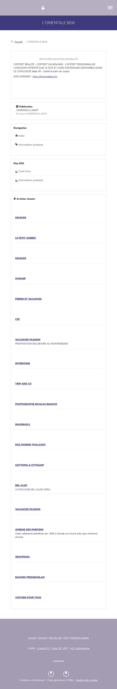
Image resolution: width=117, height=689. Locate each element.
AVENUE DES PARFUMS (29, 529)
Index (19, 135)
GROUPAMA (22, 557)
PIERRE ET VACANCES (28, 299)
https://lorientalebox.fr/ (45, 76)
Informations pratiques (29, 144)
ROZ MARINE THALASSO (30, 445)
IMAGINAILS (22, 424)
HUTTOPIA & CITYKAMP (29, 465)
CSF (17, 319)
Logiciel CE (43, 648)
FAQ (66, 638)
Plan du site (55, 638)
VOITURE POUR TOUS (28, 597)
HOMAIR (20, 278)
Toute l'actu (23, 171)
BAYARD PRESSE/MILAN (30, 577)
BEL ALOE (21, 485)
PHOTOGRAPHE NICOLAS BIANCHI (36, 404)
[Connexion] (43, 7)
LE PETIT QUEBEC (25, 238)
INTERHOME (22, 363)
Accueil (18, 42)
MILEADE (20, 217)
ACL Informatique (80, 648)
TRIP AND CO (23, 384)
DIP (65, 648)
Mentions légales (80, 638)
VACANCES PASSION (27, 340)
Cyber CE (56, 648)
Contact (42, 638)
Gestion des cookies (87, 680)
